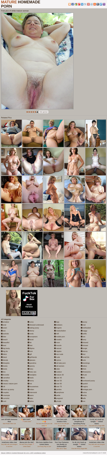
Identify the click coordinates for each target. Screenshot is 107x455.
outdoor (58, 372)
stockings (85, 363)
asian (4, 328)
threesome (86, 372)
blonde (4, 360)
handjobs (32, 375)
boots (4, 369)
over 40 (58, 378)
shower (84, 345)
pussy (84, 322)
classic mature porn (9, 384)
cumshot (5, 398)
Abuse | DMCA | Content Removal (12, 453)
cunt (3, 401)
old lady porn (60, 363)
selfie (84, 334)
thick (83, 369)
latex (30, 398)
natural (57, 348)
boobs (4, 366)
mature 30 (59, 375)
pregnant (58, 398)
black (4, 357)
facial (31, 339)
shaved (84, 342)
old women (59, 366)
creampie (5, 395)
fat (29, 342)
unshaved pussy (88, 381)
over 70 (58, 386)
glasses (31, 360)
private (57, 401)
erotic (31, 334)
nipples (57, 351)
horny (31, 381)
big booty (5, 348)
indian (31, 389)
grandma (32, 363)
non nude (58, 354)
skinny (84, 351)
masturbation (60, 331)
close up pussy (7, 389)
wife (83, 398)
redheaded (86, 328)
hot (30, 384)
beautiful (5, 342)
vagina (84, 386)
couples (5, 392)
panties (58, 389)
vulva (84, 392)
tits (83, 378)
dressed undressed (36, 325)
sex (83, 337)
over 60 (58, 384)
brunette (5, 375)
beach (4, 339)
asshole (5, 334)
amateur (5, 322)
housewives (33, 386)
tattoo (84, 366)
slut (83, 354)
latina (31, 401)
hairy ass (32, 372)
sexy (83, 339)
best (3, 345)
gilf (30, 354)
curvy (31, 322)
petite (57, 395)
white (84, 395)
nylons (57, 360)
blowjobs (5, 363)
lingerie (58, 328)
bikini (4, 354)
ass (3, 331)
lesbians (58, 325)
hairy (30, 369)
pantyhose (59, 392)
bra (3, 372)
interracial (32, 392)
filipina (31, 348)
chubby (4, 381)
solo (83, 360)
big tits (4, 351)
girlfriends (32, 357)
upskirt (84, 384)
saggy (84, 331)
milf (56, 334)
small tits (85, 357)
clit (3, 386)
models (58, 339)
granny (31, 366)
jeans (31, 395)
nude (57, 357)
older (57, 369)
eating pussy (33, 328)
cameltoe (5, 378)
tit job (84, 375)
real (83, 325)
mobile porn (59, 337)
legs (56, 322)
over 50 (58, 381)
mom (57, 342)
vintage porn (86, 389)
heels (31, 378)
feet (30, 345)
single (84, 348)
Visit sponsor (43, 112)
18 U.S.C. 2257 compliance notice (35, 453)
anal (3, 325)
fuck (30, 351)
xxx (83, 401)
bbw (3, 337)
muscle (57, 345)
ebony (31, 331)
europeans (33, 337)
